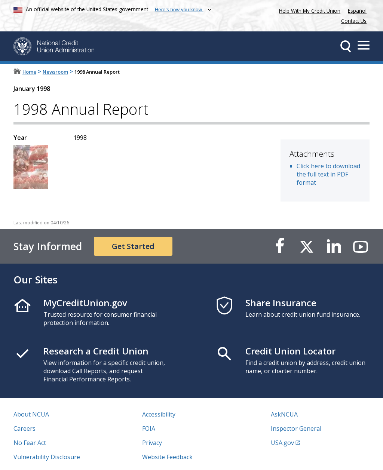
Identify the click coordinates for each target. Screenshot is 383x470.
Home (29, 71)
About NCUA (31, 414)
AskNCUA (284, 414)
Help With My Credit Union (308, 10)
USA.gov (282, 443)
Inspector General (296, 428)
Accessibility (158, 414)
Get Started (133, 246)
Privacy (152, 443)
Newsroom (55, 71)
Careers (24, 428)
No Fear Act (29, 443)
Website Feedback (167, 457)
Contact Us (354, 20)
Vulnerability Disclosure (46, 457)
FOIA (148, 428)
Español (357, 10)
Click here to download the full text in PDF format (328, 174)
